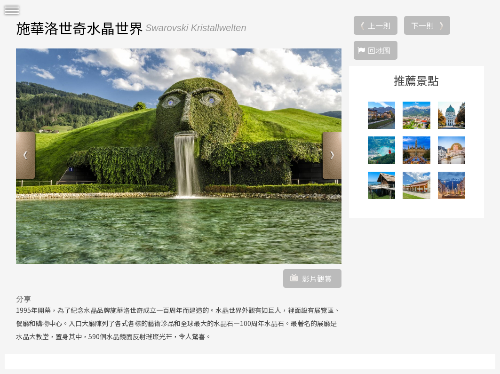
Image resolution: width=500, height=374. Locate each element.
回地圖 (379, 50)
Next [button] (330, 156)
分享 (23, 298)
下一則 (422, 25)
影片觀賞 (317, 278)
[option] (178, 156)
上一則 (379, 25)
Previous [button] (26, 156)
